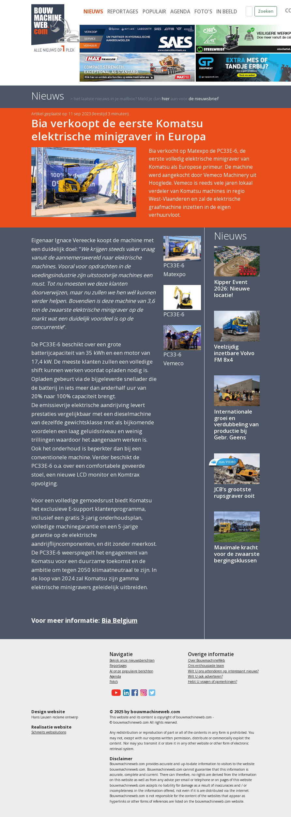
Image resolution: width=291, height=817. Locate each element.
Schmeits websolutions (48, 732)
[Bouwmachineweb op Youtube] (115, 692)
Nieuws (93, 11)
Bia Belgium (119, 620)
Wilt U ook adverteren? (205, 676)
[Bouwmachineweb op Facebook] (134, 692)
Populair (154, 11)
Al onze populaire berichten (131, 671)
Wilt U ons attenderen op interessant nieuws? (223, 671)
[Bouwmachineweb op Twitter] (151, 692)
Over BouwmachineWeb (206, 660)
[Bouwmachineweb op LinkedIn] (125, 692)
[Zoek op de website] (249, 11)
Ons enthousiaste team (206, 665)
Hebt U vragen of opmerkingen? (212, 681)
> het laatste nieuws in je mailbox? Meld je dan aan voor (144, 99)
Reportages (122, 11)
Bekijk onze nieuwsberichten (132, 660)
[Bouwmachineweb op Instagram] (142, 692)
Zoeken (265, 11)
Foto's (203, 11)
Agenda (180, 11)
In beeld (226, 11)
